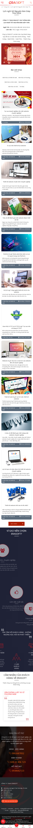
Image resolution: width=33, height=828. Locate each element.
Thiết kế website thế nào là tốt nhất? (16, 505)
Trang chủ (6, 7)
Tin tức (6, 810)
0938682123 (16, 770)
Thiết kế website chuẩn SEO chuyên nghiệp (16, 182)
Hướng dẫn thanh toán (26, 808)
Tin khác (22, 86)
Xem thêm (14, 524)
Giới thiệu (10, 808)
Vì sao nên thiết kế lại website (16, 145)
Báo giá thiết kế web (23, 810)
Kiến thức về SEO (13, 86)
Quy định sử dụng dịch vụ (17, 818)
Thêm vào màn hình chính (9, 801)
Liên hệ (17, 808)
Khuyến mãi (13, 810)
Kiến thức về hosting (24, 77)
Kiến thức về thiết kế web (10, 77)
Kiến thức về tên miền (11, 82)
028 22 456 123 (16, 761)
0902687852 (16, 753)
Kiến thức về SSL (23, 82)
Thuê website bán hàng (16, 812)
